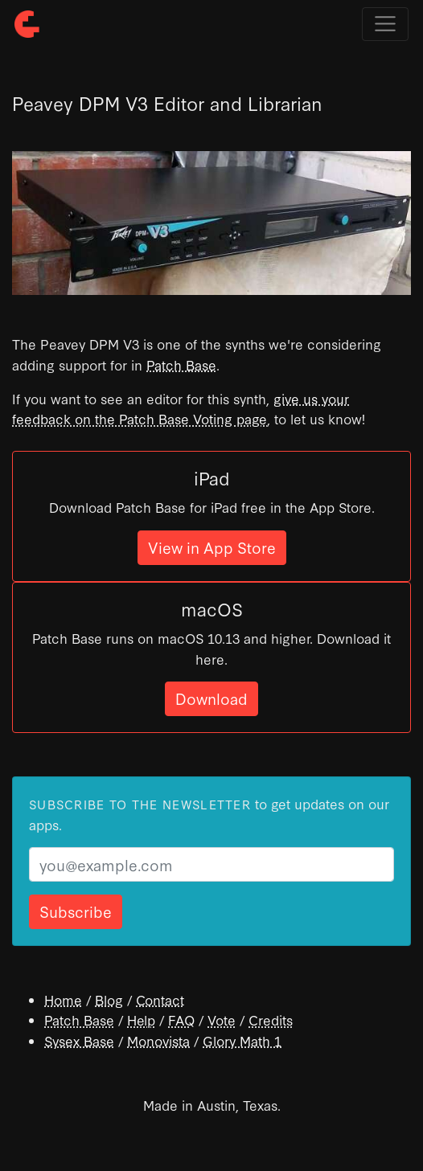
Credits (270, 1019)
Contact (160, 999)
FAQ (181, 1019)
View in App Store (212, 547)
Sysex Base (79, 1040)
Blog (109, 999)
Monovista (158, 1040)
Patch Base (181, 364)
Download (211, 698)
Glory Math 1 (242, 1040)
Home (63, 999)
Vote (221, 1019)
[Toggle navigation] (385, 24)
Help (141, 1019)
